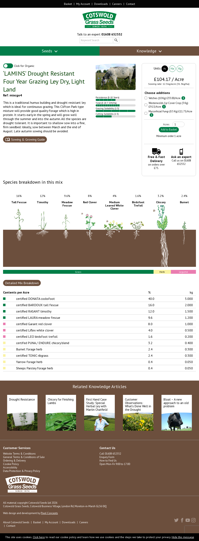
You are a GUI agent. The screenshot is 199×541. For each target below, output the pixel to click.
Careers (117, 4)
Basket (68, 4)
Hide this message (183, 537)
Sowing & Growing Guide (28, 139)
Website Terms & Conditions (19, 453)
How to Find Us (108, 460)
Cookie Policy (11, 464)
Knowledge (149, 51)
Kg (179, 68)
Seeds (50, 51)
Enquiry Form (107, 457)
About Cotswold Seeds (16, 522)
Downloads (101, 4)
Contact (130, 4)
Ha (172, 68)
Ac (164, 68)
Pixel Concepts (49, 513)
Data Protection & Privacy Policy (21, 471)
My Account (83, 4)
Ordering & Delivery (14, 460)
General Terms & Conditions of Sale (24, 457)
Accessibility (10, 467)
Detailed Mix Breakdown (22, 283)
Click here (39, 537)
